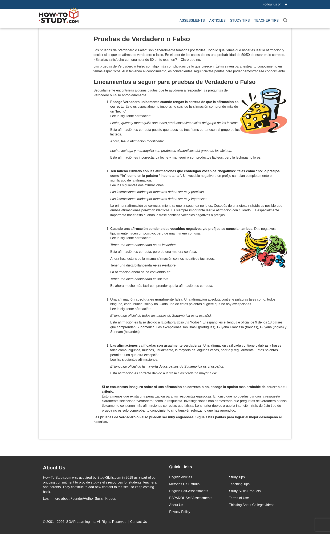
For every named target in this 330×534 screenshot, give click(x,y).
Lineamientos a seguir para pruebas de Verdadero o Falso (174, 81)
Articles (217, 20)
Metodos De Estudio (184, 483)
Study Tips (240, 20)
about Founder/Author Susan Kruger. (79, 498)
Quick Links (180, 466)
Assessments (192, 20)
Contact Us (139, 521)
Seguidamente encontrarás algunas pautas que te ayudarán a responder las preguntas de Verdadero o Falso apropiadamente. (160, 92)
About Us (176, 504)
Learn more (51, 498)
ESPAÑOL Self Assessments (190, 497)
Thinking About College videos (251, 504)
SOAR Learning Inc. (81, 521)
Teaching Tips (239, 483)
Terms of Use (239, 497)
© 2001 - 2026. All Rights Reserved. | (95, 521)
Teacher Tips (266, 20)
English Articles (180, 476)
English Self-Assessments (188, 490)
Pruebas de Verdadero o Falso (141, 38)
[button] (286, 20)
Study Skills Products (245, 490)
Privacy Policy (179, 511)
